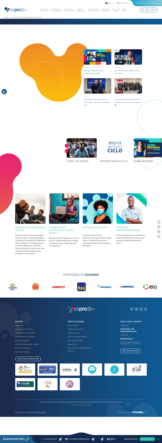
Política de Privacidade (77, 337)
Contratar (56, 10)
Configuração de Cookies (81, 405)
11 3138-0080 (124, 325)
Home (6, 17)
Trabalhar (44, 10)
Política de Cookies (76, 340)
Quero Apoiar (93, 10)
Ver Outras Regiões (130, 351)
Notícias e (106, 10)
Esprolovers (73, 325)
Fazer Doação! (147, 439)
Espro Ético (72, 344)
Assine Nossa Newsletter (28, 359)
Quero (81, 10)
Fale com (116, 10)
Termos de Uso (74, 333)
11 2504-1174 (124, 335)
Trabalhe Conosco (75, 329)
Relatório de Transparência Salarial (79, 349)
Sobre (124, 10)
